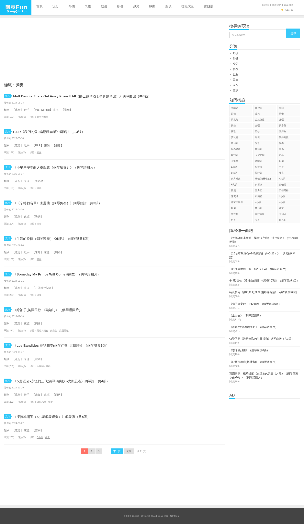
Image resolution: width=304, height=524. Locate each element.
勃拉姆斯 (260, 214)
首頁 (39, 6)
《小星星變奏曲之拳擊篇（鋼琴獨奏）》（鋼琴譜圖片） (67, 167)
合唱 (257, 125)
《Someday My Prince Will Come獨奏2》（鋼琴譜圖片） (68, 274)
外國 (72, 6)
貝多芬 (282, 125)
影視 (120, 6)
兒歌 (257, 143)
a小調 (258, 202)
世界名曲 (236, 149)
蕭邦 (257, 113)
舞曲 (281, 107)
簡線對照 (283, 137)
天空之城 (260, 155)
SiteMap (174, 516)
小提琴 (234, 161)
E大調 (234, 166)
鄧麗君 (258, 196)
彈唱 (281, 119)
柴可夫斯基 (237, 202)
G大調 (234, 143)
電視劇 (234, 214)
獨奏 (45, 117)
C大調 (258, 149)
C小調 (40, 437)
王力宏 (258, 190)
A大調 (282, 178)
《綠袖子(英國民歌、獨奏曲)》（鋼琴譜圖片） (58, 309)
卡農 (281, 166)
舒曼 (233, 220)
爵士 (39, 117)
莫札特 (234, 137)
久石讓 (258, 184)
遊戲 (257, 137)
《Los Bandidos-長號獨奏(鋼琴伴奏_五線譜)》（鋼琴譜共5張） (74, 345)
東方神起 (236, 178)
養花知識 (288, 5)
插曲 (233, 125)
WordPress (157, 516)
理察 (281, 172)
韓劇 (233, 190)
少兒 (136, 6)
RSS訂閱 (287, 9)
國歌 (233, 131)
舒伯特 (282, 184)
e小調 (282, 202)
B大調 (234, 172)
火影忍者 (41, 401)
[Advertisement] (114, 49)
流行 (55, 6)
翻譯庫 (265, 5)
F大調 (234, 184)
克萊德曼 (260, 119)
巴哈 (257, 131)
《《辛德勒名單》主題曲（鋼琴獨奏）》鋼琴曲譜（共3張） (70, 202)
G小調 (258, 208)
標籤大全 (187, 6)
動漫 (104, 6)
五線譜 (40, 366)
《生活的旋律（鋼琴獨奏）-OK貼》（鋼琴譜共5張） (63, 238)
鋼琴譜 (15, 7)
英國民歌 (64, 330)
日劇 (281, 161)
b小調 (282, 196)
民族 (88, 6)
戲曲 (152, 6)
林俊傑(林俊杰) (263, 178)
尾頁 (128, 451)
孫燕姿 (282, 220)
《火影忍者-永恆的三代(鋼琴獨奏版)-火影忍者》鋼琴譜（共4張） (75, 380)
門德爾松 (283, 190)
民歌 (39, 330)
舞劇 (233, 208)
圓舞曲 (282, 131)
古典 (281, 155)
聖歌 (168, 6)
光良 (257, 220)
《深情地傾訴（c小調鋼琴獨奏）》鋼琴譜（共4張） (63, 416)
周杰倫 (234, 119)
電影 (281, 149)
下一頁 (116, 451)
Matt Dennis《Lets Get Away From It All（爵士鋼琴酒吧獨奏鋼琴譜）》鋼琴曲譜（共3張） (99, 95)
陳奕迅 (234, 196)
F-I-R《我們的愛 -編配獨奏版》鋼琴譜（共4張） (59, 131)
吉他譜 (208, 6)
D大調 (258, 161)
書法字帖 (276, 5)
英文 (281, 208)
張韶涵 (282, 214)
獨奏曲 (53, 330)
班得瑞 (258, 166)
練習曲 (258, 107)
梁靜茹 (258, 172)
